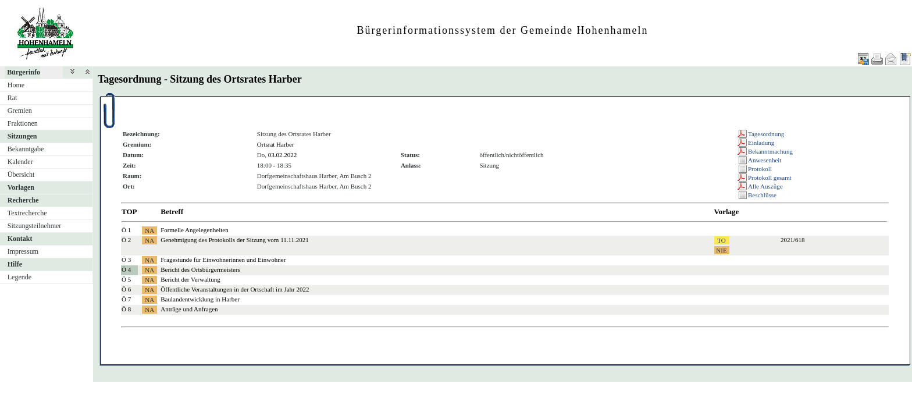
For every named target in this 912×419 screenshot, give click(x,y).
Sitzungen (22, 136)
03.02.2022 (282, 154)
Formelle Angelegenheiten (194, 229)
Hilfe (15, 264)
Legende (19, 277)
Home (16, 85)
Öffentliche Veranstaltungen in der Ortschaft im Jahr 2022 (235, 289)
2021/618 (793, 239)
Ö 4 (126, 269)
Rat (12, 98)
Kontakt (20, 239)
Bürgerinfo (23, 72)
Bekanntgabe (26, 149)
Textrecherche (27, 213)
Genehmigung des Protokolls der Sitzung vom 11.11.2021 (235, 239)
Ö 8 (126, 309)
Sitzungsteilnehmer (35, 226)
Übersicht (21, 175)
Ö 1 (126, 229)
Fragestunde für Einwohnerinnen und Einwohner (223, 259)
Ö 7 (126, 299)
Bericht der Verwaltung (190, 279)
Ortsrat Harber (275, 144)
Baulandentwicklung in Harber (200, 299)
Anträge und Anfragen (189, 309)
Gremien (20, 110)
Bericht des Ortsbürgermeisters (200, 269)
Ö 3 (126, 259)
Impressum (23, 251)
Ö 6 (126, 289)
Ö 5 (126, 279)
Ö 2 (126, 239)
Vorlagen (21, 187)
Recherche (23, 200)
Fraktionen (23, 123)
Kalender (20, 162)
